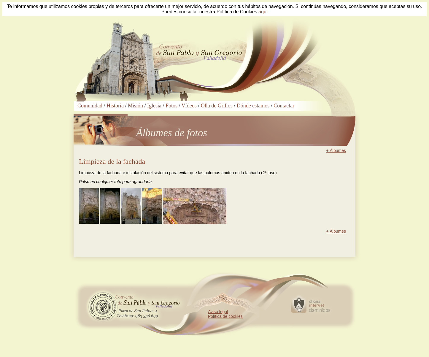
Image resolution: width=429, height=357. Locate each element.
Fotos (171, 106)
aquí (263, 11)
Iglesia (154, 106)
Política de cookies (225, 316)
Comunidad (89, 106)
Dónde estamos (253, 106)
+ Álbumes (336, 150)
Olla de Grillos (217, 106)
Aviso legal (218, 311)
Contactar (284, 106)
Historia (115, 106)
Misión (135, 106)
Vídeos (189, 106)
